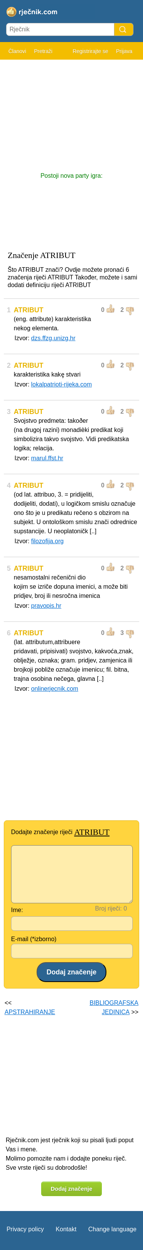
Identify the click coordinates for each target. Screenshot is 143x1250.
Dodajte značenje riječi (60, 832)
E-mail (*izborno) (33, 939)
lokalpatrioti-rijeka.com (61, 384)
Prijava (124, 51)
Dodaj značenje (71, 1188)
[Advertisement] (71, 112)
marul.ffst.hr (47, 458)
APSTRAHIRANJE (30, 1012)
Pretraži (43, 51)
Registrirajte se (90, 51)
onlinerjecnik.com (55, 688)
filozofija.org (47, 541)
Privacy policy (25, 1229)
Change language (112, 1229)
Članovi (17, 51)
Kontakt (66, 1229)
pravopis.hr (46, 605)
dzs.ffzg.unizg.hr (53, 338)
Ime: (17, 910)
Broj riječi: (108, 908)
